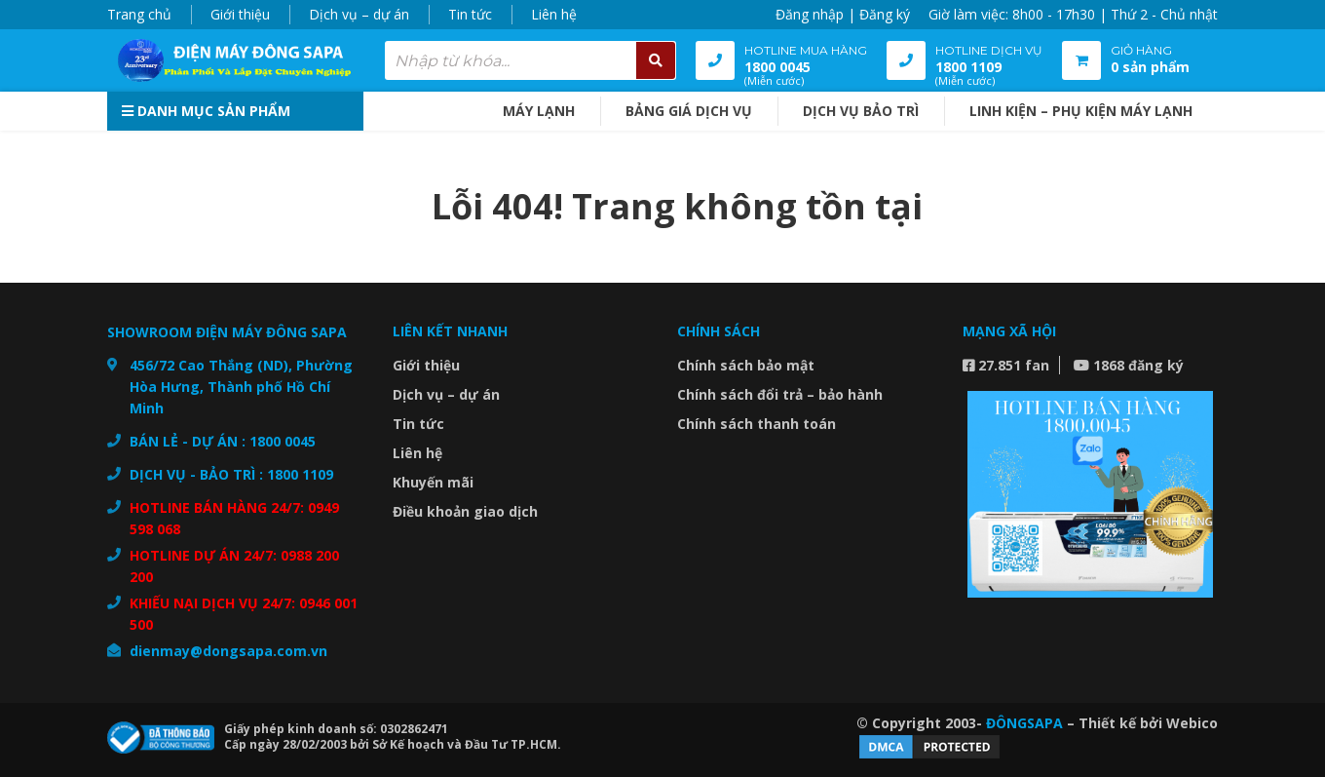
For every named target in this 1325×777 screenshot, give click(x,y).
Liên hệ (554, 14)
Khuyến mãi (433, 482)
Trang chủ (139, 14)
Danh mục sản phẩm (206, 110)
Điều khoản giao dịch (465, 511)
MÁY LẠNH (539, 110)
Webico (1192, 723)
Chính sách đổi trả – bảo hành (780, 394)
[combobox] (530, 60)
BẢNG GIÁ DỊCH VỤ (688, 110)
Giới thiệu (240, 14)
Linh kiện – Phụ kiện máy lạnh (1080, 110)
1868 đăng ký (1129, 365)
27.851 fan (1006, 365)
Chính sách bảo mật (745, 365)
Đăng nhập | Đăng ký (843, 14)
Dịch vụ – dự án (359, 14)
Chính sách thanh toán (756, 423)
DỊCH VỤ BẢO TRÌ (861, 110)
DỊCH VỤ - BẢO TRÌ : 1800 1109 (231, 474)
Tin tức (470, 14)
